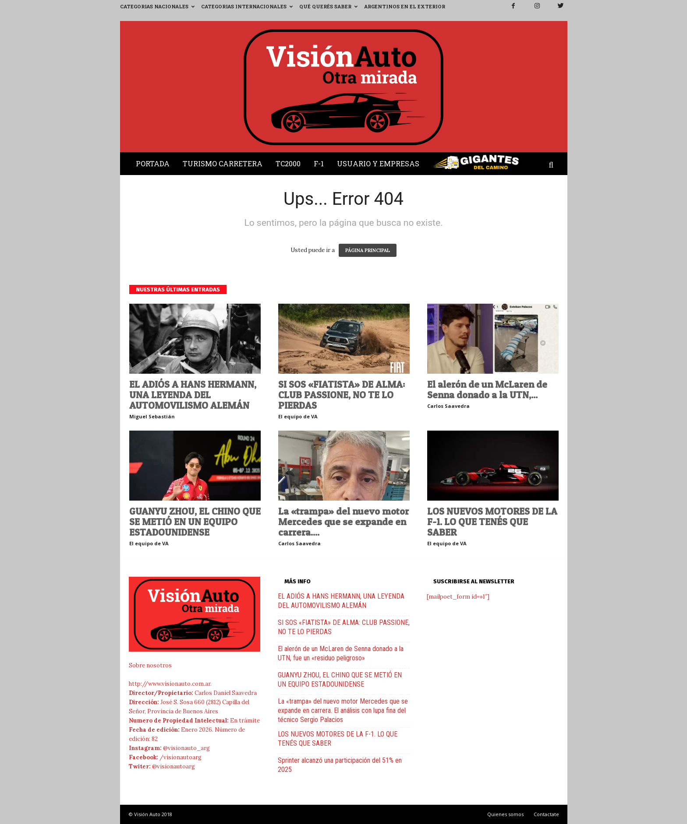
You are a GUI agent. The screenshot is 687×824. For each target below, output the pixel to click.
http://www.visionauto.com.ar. (170, 683)
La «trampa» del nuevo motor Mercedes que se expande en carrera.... (343, 521)
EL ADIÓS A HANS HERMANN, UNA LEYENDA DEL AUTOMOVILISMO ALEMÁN (192, 394)
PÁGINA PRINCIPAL (367, 250)
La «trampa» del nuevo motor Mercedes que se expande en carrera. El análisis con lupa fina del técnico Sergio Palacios (343, 710)
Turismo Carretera (222, 163)
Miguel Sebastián (152, 416)
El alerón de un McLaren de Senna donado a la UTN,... (487, 389)
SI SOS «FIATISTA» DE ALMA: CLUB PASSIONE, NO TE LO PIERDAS (341, 394)
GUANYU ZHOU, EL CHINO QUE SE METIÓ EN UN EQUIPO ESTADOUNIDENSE (195, 521)
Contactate (546, 814)
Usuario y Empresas (378, 163)
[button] (553, 165)
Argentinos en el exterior (404, 6)
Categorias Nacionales (157, 6)
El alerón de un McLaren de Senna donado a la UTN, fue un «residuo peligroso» (341, 653)
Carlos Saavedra (448, 405)
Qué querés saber (328, 6)
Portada (153, 163)
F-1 (319, 163)
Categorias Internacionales (247, 6)
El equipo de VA (298, 416)
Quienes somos (505, 814)
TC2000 (288, 163)
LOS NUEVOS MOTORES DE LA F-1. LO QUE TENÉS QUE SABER (492, 521)
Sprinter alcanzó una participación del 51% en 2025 (340, 765)
